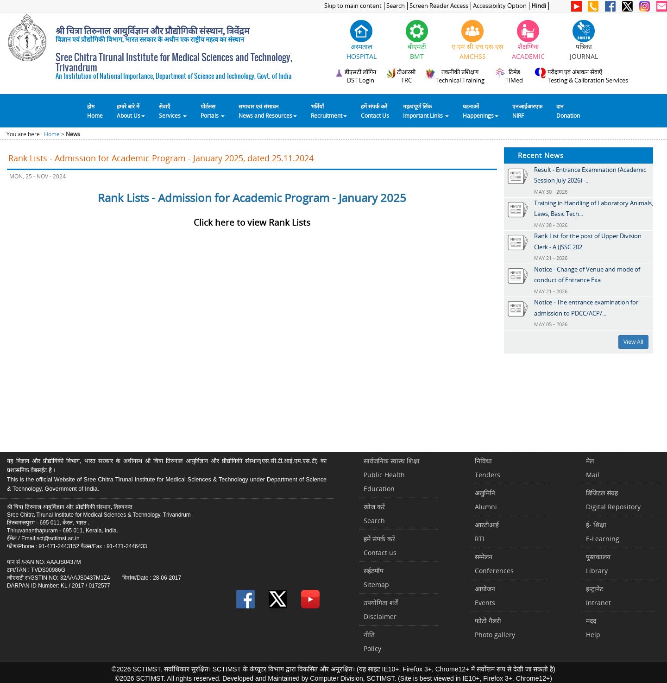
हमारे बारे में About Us (131, 110)
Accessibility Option (500, 6)
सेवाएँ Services (173, 110)
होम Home (95, 110)
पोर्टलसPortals (213, 110)
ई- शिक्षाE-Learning (602, 531)
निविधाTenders (487, 467)
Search (395, 6)
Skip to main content (353, 6)
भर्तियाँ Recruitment (329, 110)
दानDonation (568, 110)
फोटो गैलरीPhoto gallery (495, 627)
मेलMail (592, 467)
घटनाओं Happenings (480, 110)
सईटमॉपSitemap (376, 577)
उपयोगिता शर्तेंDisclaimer (381, 609)
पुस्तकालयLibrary (598, 563)
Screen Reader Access (438, 6)
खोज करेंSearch (374, 513)
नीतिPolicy (372, 641)
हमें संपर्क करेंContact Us (375, 110)
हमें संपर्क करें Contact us (380, 545)
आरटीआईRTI (487, 531)
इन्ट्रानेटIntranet (598, 595)
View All (633, 342)
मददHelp (593, 627)
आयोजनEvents (485, 595)
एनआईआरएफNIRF (527, 110)
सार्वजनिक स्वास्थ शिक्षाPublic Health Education (392, 474)
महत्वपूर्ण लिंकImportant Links (426, 110)
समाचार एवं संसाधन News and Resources (268, 110)
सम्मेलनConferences (494, 563)
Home (52, 134)
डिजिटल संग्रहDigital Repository (613, 499)
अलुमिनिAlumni (486, 499)
